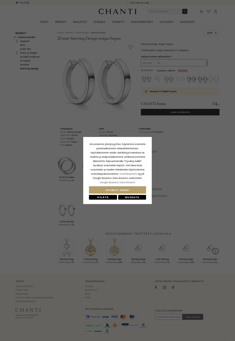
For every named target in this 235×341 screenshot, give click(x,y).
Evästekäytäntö (128, 173)
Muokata (132, 197)
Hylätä (103, 197)
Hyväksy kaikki (117, 190)
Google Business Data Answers (117, 182)
